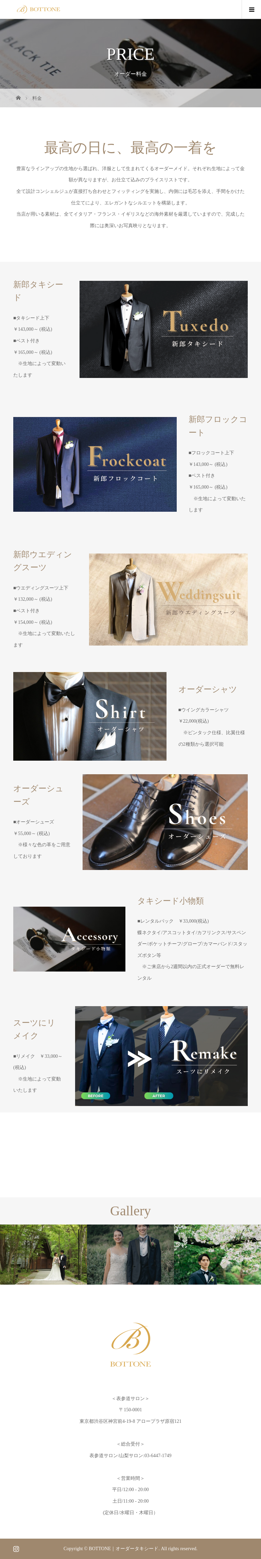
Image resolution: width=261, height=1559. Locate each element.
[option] (43, 1255)
